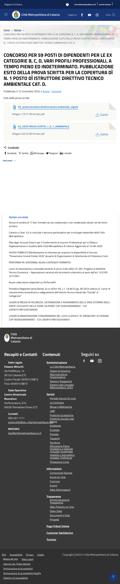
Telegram (51, 153)
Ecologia (55, 430)
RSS (4, 555)
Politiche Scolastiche (61, 415)
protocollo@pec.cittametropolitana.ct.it (30, 422)
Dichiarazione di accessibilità (18, 568)
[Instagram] (96, 15)
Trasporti (55, 438)
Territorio (55, 442)
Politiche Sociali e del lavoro (62, 420)
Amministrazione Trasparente (59, 501)
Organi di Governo (60, 371)
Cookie (40, 555)
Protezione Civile (59, 462)
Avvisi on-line (58, 477)
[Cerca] (113, 15)
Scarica (101, 114)
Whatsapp (37, 153)
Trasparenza (54, 496)
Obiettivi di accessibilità (15, 578)
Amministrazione (57, 362)
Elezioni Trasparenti (61, 381)
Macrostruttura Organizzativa (58, 376)
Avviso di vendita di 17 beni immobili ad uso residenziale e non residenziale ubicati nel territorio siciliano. (58, 224)
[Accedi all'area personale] (67, 4)
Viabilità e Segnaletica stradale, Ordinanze (62, 456)
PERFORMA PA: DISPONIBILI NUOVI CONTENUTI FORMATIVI (40, 262)
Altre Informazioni (60, 490)
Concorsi (56, 91)
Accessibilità (16, 555)
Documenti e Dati (60, 515)
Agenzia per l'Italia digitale (16, 564)
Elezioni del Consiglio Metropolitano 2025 (62, 386)
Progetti (54, 519)
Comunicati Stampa (61, 473)
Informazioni (54, 469)
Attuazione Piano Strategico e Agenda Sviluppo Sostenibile (61, 449)
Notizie (17, 30)
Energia (54, 434)
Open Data (56, 511)
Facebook (10, 153)
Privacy (30, 555)
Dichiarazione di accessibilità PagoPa (22, 573)
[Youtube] (88, 15)
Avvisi (46, 91)
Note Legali (27, 559)
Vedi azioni (9, 161)
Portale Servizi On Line (63, 398)
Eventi (53, 485)
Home (7, 30)
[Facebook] (81, 15)
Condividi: (11, 148)
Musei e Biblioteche (61, 407)
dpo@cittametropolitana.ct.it (24, 433)
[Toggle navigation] (6, 14)
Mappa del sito (10, 559)
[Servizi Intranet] (105, 4)
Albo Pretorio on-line (62, 507)
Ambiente (55, 425)
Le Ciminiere (57, 402)
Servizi (51, 394)
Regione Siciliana (13, 4)
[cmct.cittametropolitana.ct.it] (85, 4)
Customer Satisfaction (60, 533)
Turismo (51, 539)
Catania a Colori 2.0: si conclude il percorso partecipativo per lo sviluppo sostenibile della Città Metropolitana (57, 234)
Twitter (23, 153)
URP (52, 411)
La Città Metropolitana (62, 366)
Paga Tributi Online (58, 526)
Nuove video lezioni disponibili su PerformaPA (32, 282)
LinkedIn (65, 153)
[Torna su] (113, 577)
